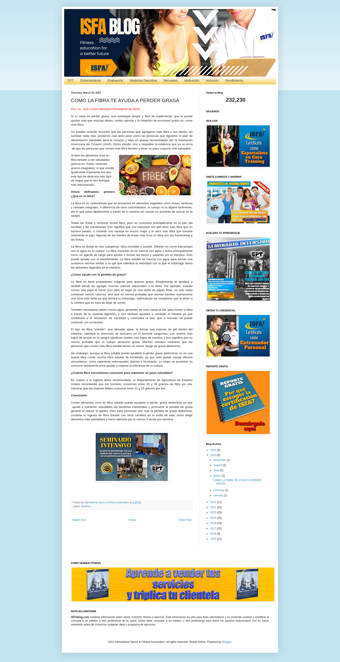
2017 (213, 528)
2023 (213, 455)
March (217, 475)
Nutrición (212, 80)
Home (132, 520)
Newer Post (79, 520)
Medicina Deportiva (143, 80)
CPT (70, 80)
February (219, 490)
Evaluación (115, 80)
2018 (213, 523)
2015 (213, 538)
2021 (213, 507)
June (216, 470)
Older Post (185, 520)
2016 (213, 533)
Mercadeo (170, 80)
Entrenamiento (90, 80)
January (218, 495)
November (220, 460)
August (218, 465)
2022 (213, 502)
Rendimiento (234, 80)
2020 (213, 512)
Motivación (191, 80)
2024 (213, 450)
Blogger (226, 642)
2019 (213, 517)
